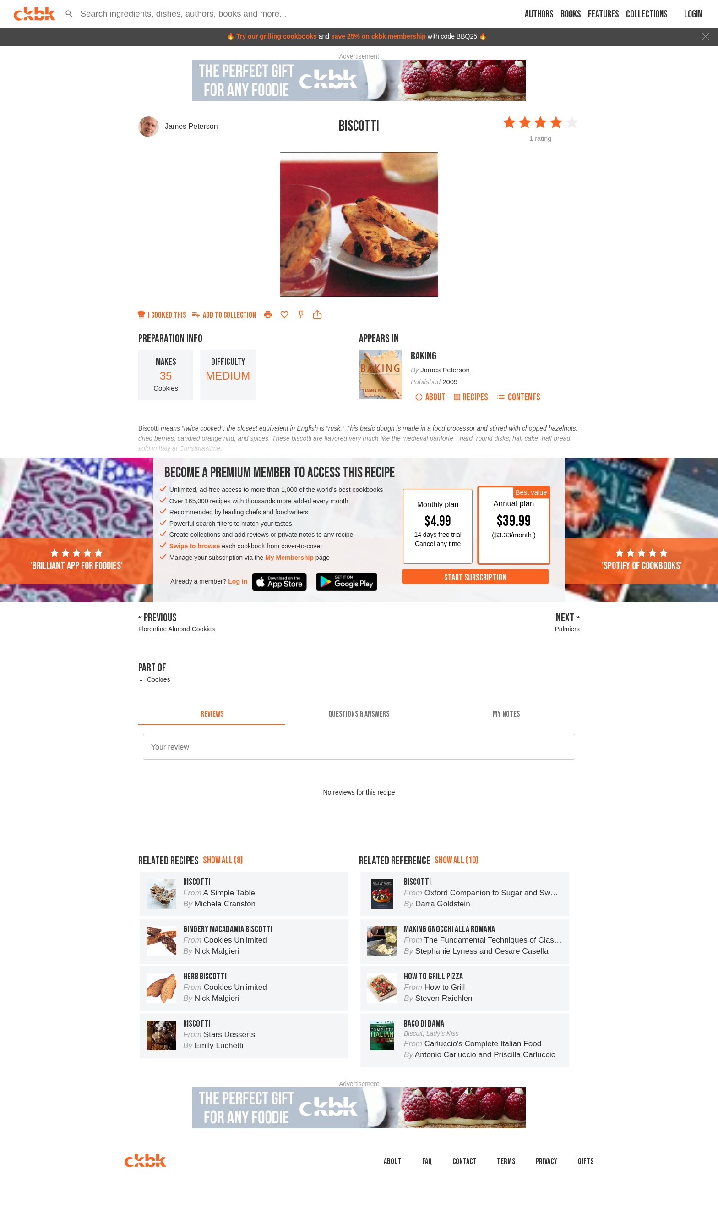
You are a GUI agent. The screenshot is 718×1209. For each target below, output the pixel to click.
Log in (237, 581)
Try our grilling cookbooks (276, 36)
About (430, 397)
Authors (539, 14)
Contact (464, 1161)
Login (693, 14)
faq (427, 1161)
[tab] (211, 714)
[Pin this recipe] (301, 314)
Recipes (471, 397)
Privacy (546, 1161)
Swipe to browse (194, 546)
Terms (506, 1161)
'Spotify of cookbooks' (642, 559)
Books (570, 14)
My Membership (289, 557)
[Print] (268, 314)
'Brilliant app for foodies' (76, 559)
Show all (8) (223, 860)
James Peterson (191, 126)
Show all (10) (456, 860)
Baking (423, 356)
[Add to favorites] (284, 314)
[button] (69, 13)
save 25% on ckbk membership (378, 36)
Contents (518, 397)
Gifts (585, 1161)
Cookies (158, 679)
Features (603, 14)
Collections (647, 14)
